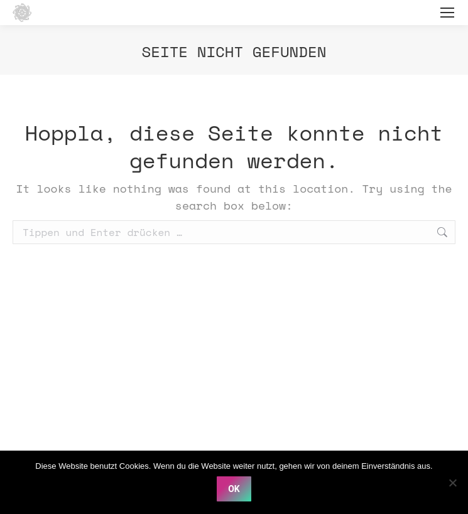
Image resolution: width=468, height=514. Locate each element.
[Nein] (452, 482)
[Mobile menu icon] (447, 12)
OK (234, 489)
